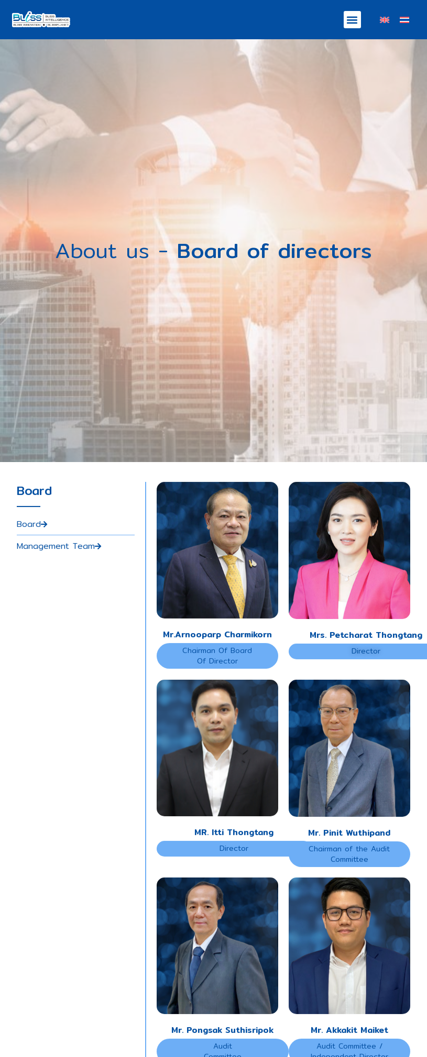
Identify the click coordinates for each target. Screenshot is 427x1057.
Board (32, 546)
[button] (352, 19)
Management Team (59, 568)
